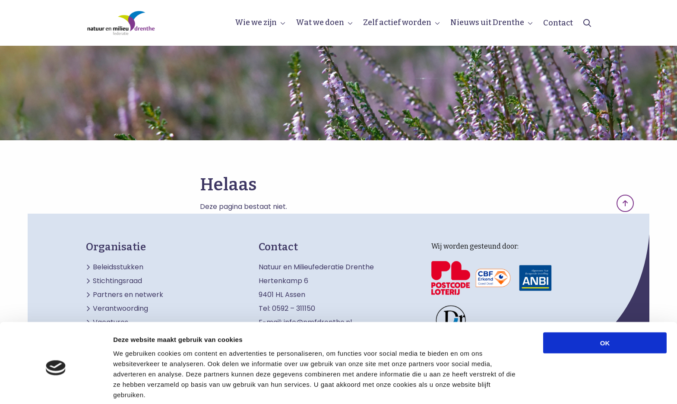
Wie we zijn (256, 22)
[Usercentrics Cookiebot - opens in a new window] (56, 387)
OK (605, 307)
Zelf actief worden (397, 22)
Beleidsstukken (118, 267)
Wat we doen (320, 22)
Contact (558, 23)
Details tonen (466, 387)
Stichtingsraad (117, 281)
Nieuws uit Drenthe (487, 22)
